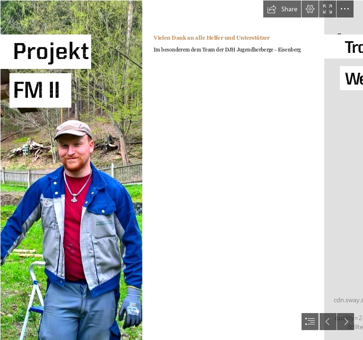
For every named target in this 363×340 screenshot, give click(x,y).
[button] (282, 8)
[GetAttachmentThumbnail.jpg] (71, 170)
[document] (181, 170)
